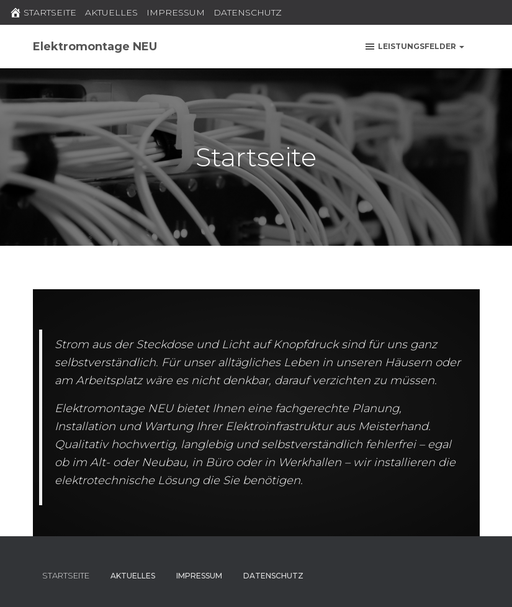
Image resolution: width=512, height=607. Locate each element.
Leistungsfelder (414, 46)
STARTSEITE (42, 12)
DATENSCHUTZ (247, 12)
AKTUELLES (111, 12)
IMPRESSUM (175, 12)
